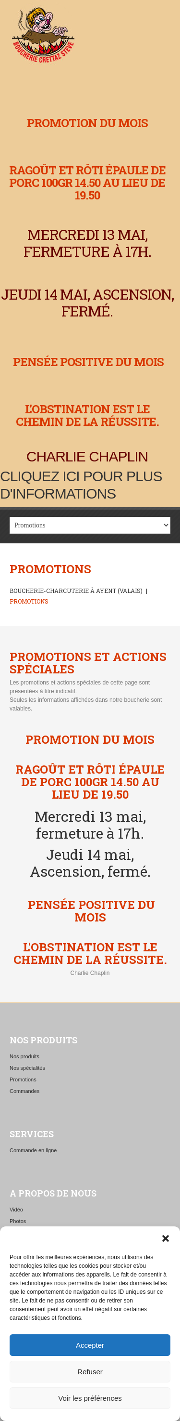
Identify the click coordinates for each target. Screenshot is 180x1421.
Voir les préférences (90, 1398)
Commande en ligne (33, 1150)
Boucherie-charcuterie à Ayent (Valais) (76, 590)
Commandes (24, 1091)
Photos (18, 1221)
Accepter (90, 1345)
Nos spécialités (27, 1068)
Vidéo (16, 1209)
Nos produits (24, 1056)
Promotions (23, 1079)
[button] (165, 1238)
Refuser (90, 1372)
